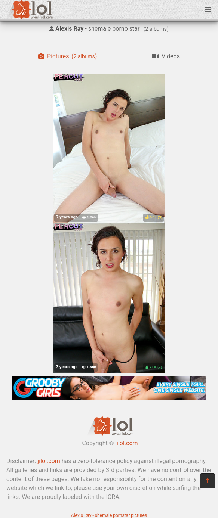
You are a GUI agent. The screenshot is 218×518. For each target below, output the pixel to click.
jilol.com (126, 443)
